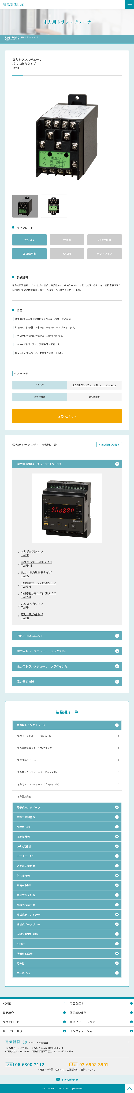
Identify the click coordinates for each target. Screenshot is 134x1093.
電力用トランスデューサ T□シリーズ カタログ (94, 385)
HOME (7, 37)
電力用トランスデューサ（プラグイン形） (38, 784)
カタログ (29, 240)
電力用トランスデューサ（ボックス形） (37, 772)
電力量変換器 (24, 796)
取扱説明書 (29, 253)
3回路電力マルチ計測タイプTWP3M (38, 584)
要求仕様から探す (110, 444)
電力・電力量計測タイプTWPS (36, 574)
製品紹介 (15, 37)
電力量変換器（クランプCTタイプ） (35, 748)
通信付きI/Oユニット (28, 760)
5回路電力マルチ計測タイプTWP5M (38, 595)
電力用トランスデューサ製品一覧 (34, 735)
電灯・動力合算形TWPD (32, 616)
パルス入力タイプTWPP (32, 605)
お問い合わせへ (67, 416)
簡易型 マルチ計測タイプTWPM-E (36, 563)
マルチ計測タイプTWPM (32, 553)
